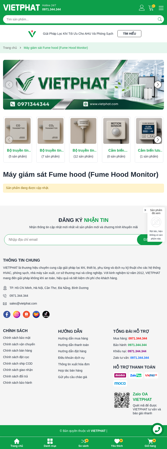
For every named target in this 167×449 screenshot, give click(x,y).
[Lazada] (36, 314)
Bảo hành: (130, 345)
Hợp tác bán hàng (70, 370)
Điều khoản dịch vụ (71, 357)
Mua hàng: (130, 338)
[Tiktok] (46, 314)
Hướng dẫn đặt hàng (72, 351)
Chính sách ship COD (17, 363)
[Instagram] (16, 314)
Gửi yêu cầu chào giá (72, 377)
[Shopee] (26, 314)
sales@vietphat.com (23, 303)
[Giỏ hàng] (151, 8)
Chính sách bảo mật (16, 337)
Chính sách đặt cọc (16, 357)
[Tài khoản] (142, 8)
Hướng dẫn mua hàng (73, 338)
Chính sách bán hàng (17, 350)
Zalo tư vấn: (131, 357)
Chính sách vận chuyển (19, 344)
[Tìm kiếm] (160, 19)
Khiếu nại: (129, 351)
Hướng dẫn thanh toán (73, 345)
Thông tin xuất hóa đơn (74, 364)
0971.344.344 (19, 295)
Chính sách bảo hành (17, 382)
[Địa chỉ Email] (83, 239)
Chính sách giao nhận (18, 370)
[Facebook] (7, 314)
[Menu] (160, 7)
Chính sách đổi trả (15, 376)
